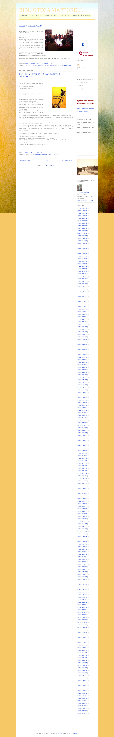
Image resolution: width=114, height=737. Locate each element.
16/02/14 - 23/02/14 (82, 508)
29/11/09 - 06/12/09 (82, 693)
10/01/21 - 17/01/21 (82, 263)
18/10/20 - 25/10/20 (82, 291)
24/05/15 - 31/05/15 (82, 427)
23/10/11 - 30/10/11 (82, 657)
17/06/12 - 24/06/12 (82, 614)
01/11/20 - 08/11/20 (82, 289)
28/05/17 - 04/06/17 (82, 349)
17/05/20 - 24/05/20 (82, 309)
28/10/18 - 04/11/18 (82, 327)
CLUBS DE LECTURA (37, 15)
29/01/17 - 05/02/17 (82, 372)
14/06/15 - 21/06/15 (82, 425)
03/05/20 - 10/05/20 (82, 314)
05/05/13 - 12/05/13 (82, 549)
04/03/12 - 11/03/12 (82, 642)
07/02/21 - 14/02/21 (82, 253)
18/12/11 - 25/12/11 (82, 652)
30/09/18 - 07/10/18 (82, 332)
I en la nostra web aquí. (83, 111)
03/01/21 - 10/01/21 (82, 266)
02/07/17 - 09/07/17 (82, 344)
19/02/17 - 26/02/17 (82, 367)
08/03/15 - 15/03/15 (82, 445)
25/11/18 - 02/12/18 (82, 321)
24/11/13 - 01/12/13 (82, 524)
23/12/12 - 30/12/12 (82, 584)
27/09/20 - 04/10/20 (82, 296)
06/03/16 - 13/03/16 (82, 407)
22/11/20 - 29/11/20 (82, 281)
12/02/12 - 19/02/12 (82, 645)
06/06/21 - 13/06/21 (82, 210)
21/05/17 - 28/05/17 (82, 352)
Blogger (76, 733)
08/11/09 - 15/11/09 (82, 695)
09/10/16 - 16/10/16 (82, 387)
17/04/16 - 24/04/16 (82, 405)
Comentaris (81, 67)
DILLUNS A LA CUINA (64, 15)
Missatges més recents (26, 160)
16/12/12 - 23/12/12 (82, 587)
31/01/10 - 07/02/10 (82, 688)
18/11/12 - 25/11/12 (82, 594)
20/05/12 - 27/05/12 (82, 622)
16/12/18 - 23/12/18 (82, 319)
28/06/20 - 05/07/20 (82, 299)
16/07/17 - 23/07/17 (82, 339)
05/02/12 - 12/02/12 (82, 647)
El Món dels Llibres (49, 65)
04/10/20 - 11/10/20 (82, 294)
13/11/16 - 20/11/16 (82, 382)
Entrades (81, 65)
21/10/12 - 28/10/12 (82, 599)
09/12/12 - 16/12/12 (82, 589)
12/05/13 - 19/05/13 (82, 546)
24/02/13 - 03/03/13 (82, 566)
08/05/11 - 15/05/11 (82, 665)
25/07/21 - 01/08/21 (82, 208)
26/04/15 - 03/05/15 (82, 430)
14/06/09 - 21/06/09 (82, 705)
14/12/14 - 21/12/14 (82, 460)
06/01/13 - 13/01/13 (82, 582)
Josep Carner (57, 65)
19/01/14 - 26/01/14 (82, 513)
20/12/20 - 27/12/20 (82, 271)
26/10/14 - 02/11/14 (82, 473)
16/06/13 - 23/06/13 (82, 539)
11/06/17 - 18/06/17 (82, 347)
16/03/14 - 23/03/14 (82, 503)
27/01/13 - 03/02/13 (82, 577)
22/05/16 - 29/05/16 (82, 402)
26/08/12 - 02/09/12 (82, 604)
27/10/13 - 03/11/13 (82, 529)
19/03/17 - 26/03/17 (82, 362)
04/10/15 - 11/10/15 (82, 420)
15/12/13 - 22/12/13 (82, 521)
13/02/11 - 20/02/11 (82, 670)
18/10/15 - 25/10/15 (82, 417)
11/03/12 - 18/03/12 (82, 640)
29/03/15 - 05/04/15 (82, 438)
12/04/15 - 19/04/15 (82, 435)
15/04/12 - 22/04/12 (82, 632)
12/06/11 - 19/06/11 (82, 662)
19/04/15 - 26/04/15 (82, 433)
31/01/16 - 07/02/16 (82, 410)
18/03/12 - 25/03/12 (82, 637)
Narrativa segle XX (56, 154)
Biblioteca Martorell (84, 192)
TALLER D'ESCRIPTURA (30, 26)
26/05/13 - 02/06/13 (82, 544)
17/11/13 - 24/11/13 (82, 526)
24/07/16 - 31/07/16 (82, 395)
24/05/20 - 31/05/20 (82, 306)
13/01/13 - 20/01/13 (82, 579)
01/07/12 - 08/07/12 (82, 609)
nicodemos (60, 733)
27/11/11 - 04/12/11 (82, 655)
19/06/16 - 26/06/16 (82, 397)
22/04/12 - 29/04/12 (82, 630)
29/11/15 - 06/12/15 (82, 415)
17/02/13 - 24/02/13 (82, 569)
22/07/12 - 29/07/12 (82, 607)
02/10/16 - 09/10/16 (82, 390)
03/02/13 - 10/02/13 (82, 574)
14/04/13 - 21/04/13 (82, 556)
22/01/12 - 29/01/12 (82, 650)
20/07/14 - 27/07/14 (82, 486)
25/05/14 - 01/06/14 (82, 493)
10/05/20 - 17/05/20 (82, 311)
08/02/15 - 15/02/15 (82, 453)
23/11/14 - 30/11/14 (82, 465)
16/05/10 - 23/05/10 (82, 683)
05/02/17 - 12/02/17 (82, 369)
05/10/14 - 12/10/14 (82, 481)
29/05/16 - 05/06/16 (82, 400)
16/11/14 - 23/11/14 (82, 468)
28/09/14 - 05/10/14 (82, 483)
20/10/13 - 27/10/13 (82, 531)
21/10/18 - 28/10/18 (82, 329)
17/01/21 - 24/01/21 (82, 261)
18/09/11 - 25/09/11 (82, 660)
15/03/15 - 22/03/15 (82, 443)
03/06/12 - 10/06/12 (82, 617)
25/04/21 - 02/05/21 (82, 225)
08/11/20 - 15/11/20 (82, 286)
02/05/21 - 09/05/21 (82, 223)
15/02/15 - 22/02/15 (82, 450)
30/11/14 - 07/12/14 (82, 463)
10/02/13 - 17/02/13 (82, 571)
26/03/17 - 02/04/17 (82, 359)
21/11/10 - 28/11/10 (82, 675)
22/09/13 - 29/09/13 (82, 536)
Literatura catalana (66, 65)
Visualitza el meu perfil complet (85, 200)
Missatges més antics (66, 160)
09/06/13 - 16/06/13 (82, 541)
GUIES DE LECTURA (50, 15)
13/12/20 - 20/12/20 (82, 273)
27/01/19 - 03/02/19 (82, 316)
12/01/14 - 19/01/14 (82, 516)
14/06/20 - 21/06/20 (82, 301)
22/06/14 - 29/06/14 (82, 488)
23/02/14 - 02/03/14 (82, 506)
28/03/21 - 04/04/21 (82, 236)
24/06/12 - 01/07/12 (82, 612)
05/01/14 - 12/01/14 (82, 518)
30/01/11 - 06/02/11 (82, 673)
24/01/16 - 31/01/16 (82, 412)
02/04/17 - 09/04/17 (82, 357)
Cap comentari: (45, 63)
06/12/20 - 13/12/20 (82, 276)
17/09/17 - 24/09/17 (82, 337)
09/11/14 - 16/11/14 (82, 470)
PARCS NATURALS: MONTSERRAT (29, 18)
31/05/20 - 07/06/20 (82, 304)
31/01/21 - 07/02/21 (82, 256)
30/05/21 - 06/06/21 (82, 213)
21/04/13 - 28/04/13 (82, 554)
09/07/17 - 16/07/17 (82, 342)
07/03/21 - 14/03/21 (82, 243)
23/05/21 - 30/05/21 (82, 215)
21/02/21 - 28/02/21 (82, 248)
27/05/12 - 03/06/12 (82, 619)
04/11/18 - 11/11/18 (82, 324)
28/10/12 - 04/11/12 (82, 597)
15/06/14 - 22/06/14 (82, 491)
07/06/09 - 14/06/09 (82, 708)
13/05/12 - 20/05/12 (82, 625)
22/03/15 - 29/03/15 (82, 440)
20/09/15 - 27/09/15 (82, 422)
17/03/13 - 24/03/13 (82, 561)
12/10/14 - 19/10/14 (82, 478)
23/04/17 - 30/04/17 (82, 354)
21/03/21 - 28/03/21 (82, 238)
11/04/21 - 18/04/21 (82, 230)
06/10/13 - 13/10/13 (82, 534)
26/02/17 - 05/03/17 (82, 364)
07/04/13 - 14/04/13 (82, 559)
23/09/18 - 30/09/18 (82, 334)
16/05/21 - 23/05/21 (82, 218)
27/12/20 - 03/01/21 (82, 268)
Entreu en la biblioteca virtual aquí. (85, 108)
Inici (47, 160)
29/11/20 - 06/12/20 (82, 278)
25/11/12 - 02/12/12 (82, 592)
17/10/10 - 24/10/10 (82, 678)
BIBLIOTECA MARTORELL (51, 10)
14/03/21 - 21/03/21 (82, 241)
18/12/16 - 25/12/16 (82, 374)
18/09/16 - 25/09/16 (82, 392)
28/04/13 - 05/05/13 (82, 551)
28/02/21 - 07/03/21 (82, 246)
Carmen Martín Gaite (37, 154)
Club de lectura (47, 154)
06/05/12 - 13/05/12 (82, 627)
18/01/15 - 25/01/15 (82, 458)
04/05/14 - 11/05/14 (82, 496)
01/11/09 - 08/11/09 (82, 698)
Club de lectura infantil (37, 65)
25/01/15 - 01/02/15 (82, 455)
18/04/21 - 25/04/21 (82, 228)
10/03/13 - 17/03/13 (82, 564)
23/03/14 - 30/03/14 (82, 501)
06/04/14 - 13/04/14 (82, 498)
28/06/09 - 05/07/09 (82, 703)
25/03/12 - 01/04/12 (82, 635)
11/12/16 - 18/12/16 (82, 377)
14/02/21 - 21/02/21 (82, 251)
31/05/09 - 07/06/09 (82, 710)
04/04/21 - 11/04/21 (82, 233)
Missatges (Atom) (50, 165)
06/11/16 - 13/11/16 (82, 385)
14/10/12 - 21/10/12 (82, 602)
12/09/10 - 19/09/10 (82, 680)
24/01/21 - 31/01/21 (82, 258)
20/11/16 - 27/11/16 (82, 380)
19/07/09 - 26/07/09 (82, 700)
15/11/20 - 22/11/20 (82, 283)
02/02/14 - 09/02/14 (82, 511)
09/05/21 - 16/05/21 (82, 220)
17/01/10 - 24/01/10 (82, 690)
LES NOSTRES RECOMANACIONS (81, 15)
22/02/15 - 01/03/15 (82, 448)
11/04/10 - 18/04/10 (82, 685)
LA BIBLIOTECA (24, 15)
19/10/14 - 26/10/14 (82, 476)
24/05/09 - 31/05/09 (82, 713)
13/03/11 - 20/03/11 (82, 668)
